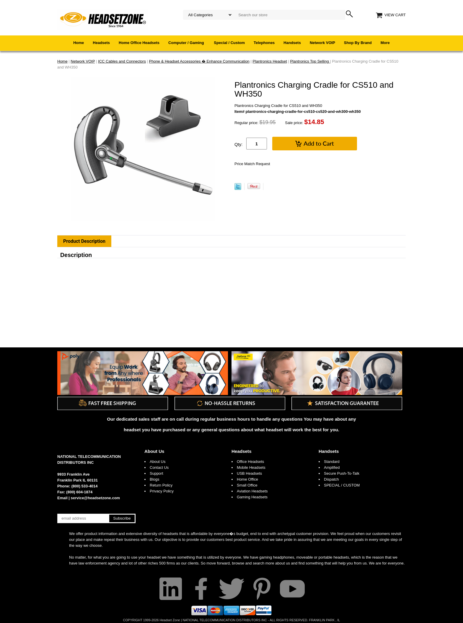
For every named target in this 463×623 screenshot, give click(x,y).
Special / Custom (229, 42)
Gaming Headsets (252, 497)
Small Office (247, 485)
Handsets (292, 42)
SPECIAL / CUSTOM (342, 485)
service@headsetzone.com (95, 498)
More (385, 42)
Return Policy (161, 485)
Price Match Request (252, 164)
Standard (332, 461)
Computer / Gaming (186, 42)
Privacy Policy (162, 491)
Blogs (154, 479)
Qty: (238, 144)
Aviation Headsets (252, 491)
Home (78, 42)
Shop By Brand (358, 42)
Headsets (101, 42)
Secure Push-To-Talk (341, 473)
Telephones (264, 42)
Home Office (247, 479)
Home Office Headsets (139, 42)
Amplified (332, 467)
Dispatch (331, 479)
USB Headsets (249, 473)
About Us (154, 451)
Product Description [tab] (84, 241)
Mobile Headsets (251, 467)
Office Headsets (250, 461)
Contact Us (159, 467)
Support (156, 473)
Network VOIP (322, 42)
